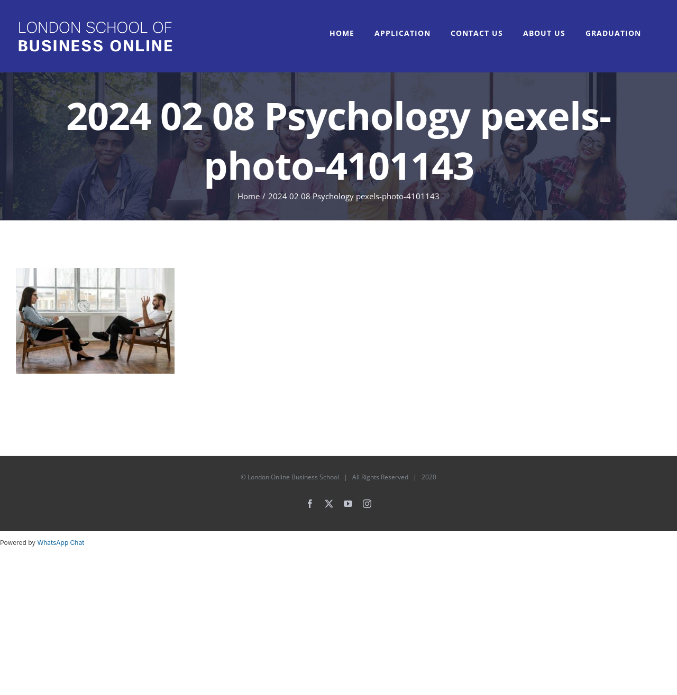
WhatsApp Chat (60, 542)
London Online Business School (293, 476)
